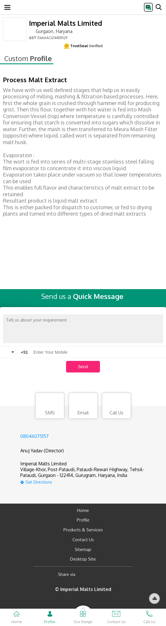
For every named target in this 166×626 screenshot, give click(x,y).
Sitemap (83, 549)
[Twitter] (109, 574)
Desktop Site (83, 559)
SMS (50, 407)
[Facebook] (84, 574)
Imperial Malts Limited (65, 23)
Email (83, 407)
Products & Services (83, 530)
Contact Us (83, 539)
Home (83, 510)
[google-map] (90, 481)
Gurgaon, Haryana (50, 31)
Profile (83, 520)
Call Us (116, 407)
